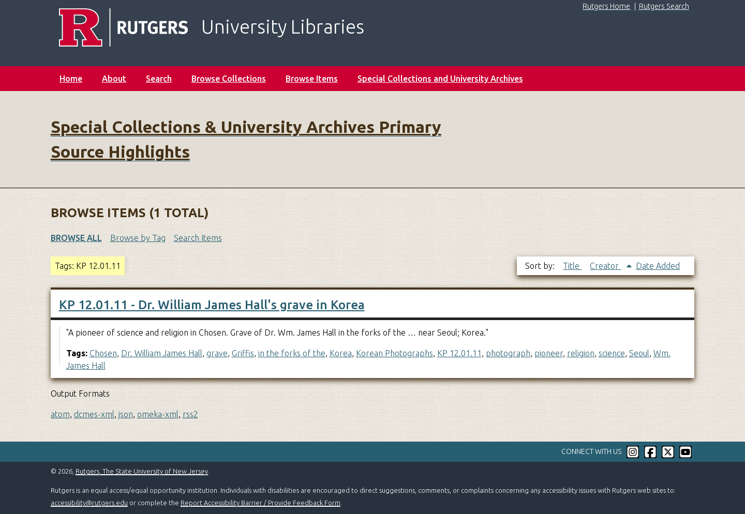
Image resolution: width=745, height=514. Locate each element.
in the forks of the (291, 353)
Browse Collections (228, 78)
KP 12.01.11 (459, 353)
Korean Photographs (394, 353)
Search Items (198, 238)
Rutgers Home (606, 6)
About (114, 78)
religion (580, 353)
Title (572, 265)
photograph (508, 353)
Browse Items (312, 78)
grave (217, 353)
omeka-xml (157, 414)
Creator (605, 265)
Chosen (103, 353)
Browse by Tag (138, 238)
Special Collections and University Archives (440, 78)
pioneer (548, 353)
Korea (341, 353)
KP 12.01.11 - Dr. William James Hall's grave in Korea (212, 305)
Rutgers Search (664, 6)
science (612, 353)
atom (60, 414)
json (125, 414)
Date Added (658, 265)
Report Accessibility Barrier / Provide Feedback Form (260, 502)
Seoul (639, 353)
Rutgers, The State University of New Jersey (142, 471)
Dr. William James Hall (161, 353)
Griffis (243, 353)
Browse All (76, 238)
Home (70, 78)
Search (159, 78)
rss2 (190, 414)
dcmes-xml (94, 414)
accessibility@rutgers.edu (89, 502)
